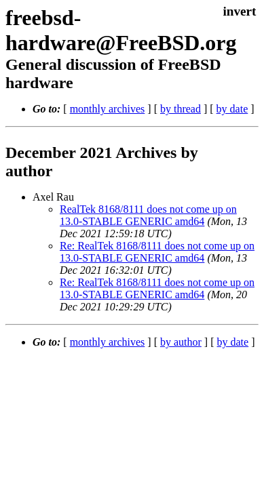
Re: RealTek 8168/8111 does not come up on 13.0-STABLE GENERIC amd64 (157, 252)
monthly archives (107, 109)
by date (232, 109)
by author (181, 342)
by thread (180, 109)
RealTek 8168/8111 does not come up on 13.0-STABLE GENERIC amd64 (148, 215)
